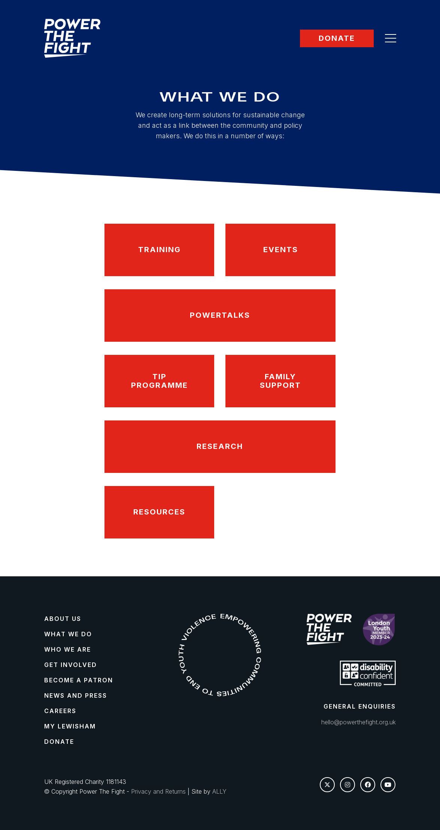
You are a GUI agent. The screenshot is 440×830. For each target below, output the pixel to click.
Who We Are (67, 649)
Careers (60, 711)
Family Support (280, 381)
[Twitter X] (327, 784)
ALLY (219, 791)
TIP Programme (159, 381)
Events (280, 249)
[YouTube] (387, 784)
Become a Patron (78, 680)
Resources (159, 511)
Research (220, 446)
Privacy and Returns (158, 791)
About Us (62, 618)
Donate (337, 38)
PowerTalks (220, 315)
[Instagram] (347, 784)
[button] (390, 38)
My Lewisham (70, 726)
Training (159, 249)
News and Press (75, 695)
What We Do (68, 634)
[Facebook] (367, 784)
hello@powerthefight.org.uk (358, 722)
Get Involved (70, 664)
